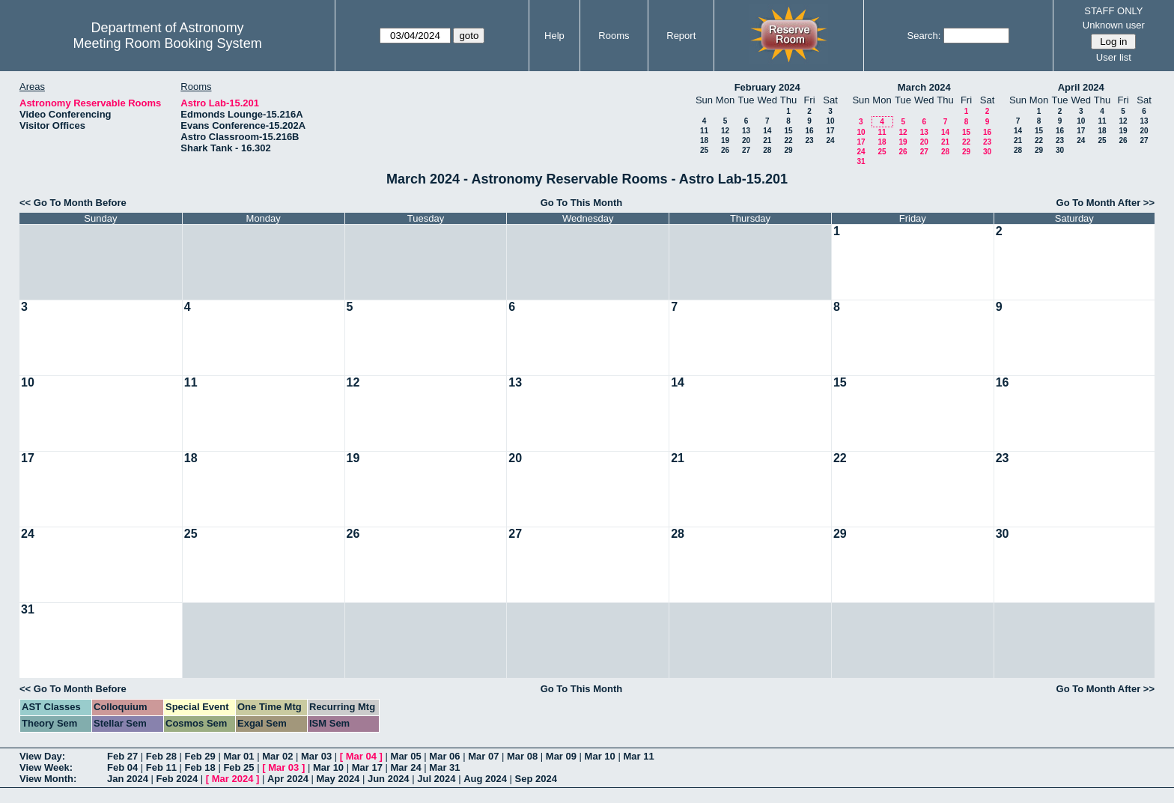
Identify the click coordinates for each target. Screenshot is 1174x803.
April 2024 (1081, 87)
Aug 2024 (485, 778)
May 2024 (338, 778)
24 (830, 140)
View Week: (46, 767)
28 (767, 150)
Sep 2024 (536, 778)
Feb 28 (161, 756)
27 (746, 150)
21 (767, 140)
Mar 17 (367, 767)
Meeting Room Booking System (167, 43)
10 (830, 121)
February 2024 (767, 87)
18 (704, 140)
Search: (924, 35)
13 (746, 131)
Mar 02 (277, 756)
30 (987, 152)
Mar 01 (238, 756)
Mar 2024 (233, 778)
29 (788, 150)
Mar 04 (361, 756)
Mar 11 (638, 756)
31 (861, 161)
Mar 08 (522, 756)
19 (725, 140)
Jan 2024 (127, 778)
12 (725, 131)
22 (788, 140)
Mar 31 (444, 767)
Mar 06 (444, 756)
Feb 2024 (177, 778)
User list (1113, 57)
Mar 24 (406, 767)
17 (830, 131)
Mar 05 (406, 756)
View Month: (47, 778)
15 (788, 131)
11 (704, 131)
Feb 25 (238, 767)
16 (809, 131)
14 (767, 131)
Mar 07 (483, 756)
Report (681, 35)
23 (809, 140)
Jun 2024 (389, 778)
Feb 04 (122, 767)
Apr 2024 (287, 778)
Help (554, 35)
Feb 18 (200, 767)
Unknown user (1114, 25)
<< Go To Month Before (73, 202)
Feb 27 (122, 756)
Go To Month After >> (1105, 202)
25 (704, 150)
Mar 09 (561, 756)
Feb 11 (161, 767)
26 (725, 150)
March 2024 (924, 87)
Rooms (613, 35)
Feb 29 (200, 756)
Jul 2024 (436, 778)
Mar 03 (316, 756)
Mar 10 (600, 756)
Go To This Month (582, 202)
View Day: (42, 756)
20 (746, 140)
